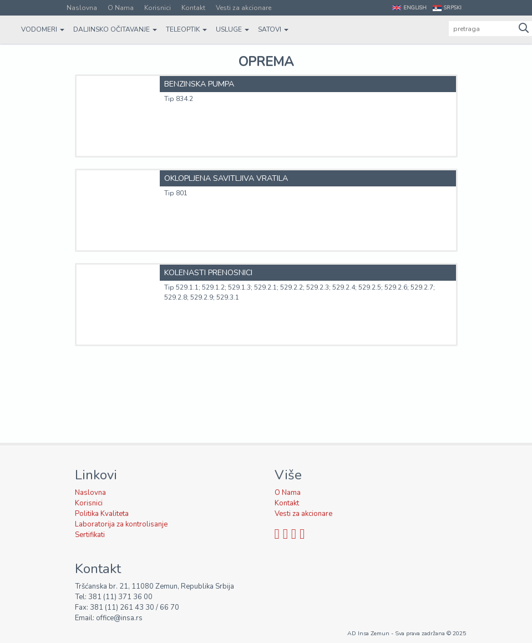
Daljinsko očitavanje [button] (115, 29)
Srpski (453, 7)
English (415, 7)
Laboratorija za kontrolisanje (121, 524)
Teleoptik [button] (186, 29)
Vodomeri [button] (42, 29)
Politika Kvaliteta (102, 514)
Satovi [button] (273, 29)
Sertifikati (90, 535)
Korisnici (157, 7)
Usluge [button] (232, 29)
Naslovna (82, 7)
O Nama (121, 7)
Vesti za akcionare (243, 7)
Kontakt (193, 7)
